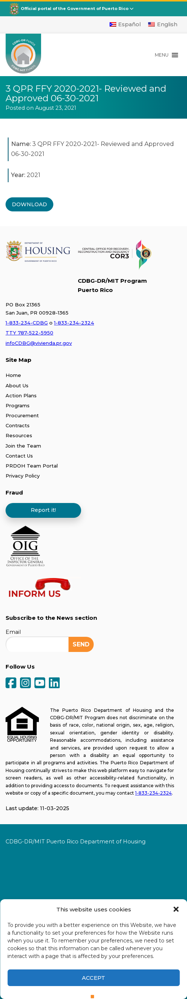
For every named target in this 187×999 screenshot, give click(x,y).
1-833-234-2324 (74, 323)
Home (13, 375)
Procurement (22, 415)
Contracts (18, 425)
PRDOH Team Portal (32, 466)
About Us (17, 385)
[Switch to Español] (125, 24)
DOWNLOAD (29, 204)
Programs (18, 405)
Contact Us (19, 456)
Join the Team (23, 446)
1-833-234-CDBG (27, 323)
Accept (93, 977)
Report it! (43, 510)
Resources (19, 435)
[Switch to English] (162, 24)
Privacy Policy (23, 476)
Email (13, 632)
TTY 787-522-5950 (29, 333)
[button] (176, 909)
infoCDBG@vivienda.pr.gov (39, 343)
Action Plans (21, 395)
